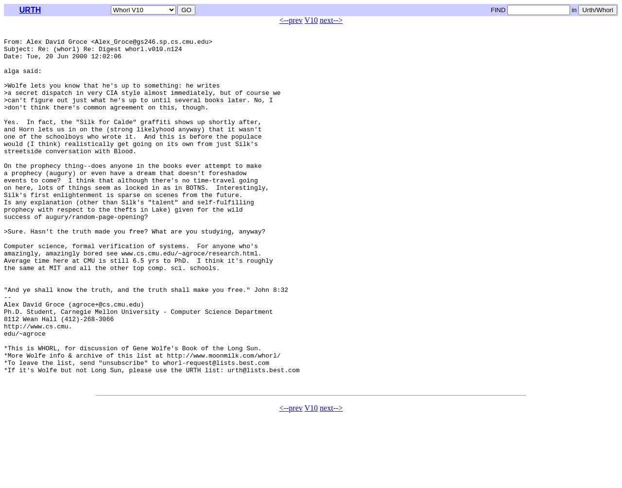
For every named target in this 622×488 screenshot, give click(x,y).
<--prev (291, 20)
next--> (331, 20)
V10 (311, 20)
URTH (30, 10)
